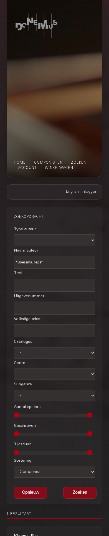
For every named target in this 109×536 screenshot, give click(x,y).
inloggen (89, 192)
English (72, 192)
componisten (48, 162)
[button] (80, 493)
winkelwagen (59, 168)
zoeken (79, 162)
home (20, 162)
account (27, 168)
